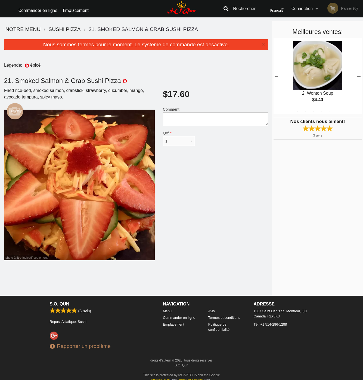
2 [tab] (305, 107)
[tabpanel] (317, 72)
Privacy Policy (161, 376)
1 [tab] (297, 107)
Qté (179, 135)
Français (271, 9)
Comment (215, 113)
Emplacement (78, 8)
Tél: (270, 321)
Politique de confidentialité (218, 323)
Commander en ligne (37, 8)
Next (359, 72)
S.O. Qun (59, 300)
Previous (276, 72)
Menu (167, 307)
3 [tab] (313, 107)
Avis (211, 307)
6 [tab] (338, 107)
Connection (302, 8)
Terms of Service (190, 376)
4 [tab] (321, 107)
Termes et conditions (224, 314)
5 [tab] (330, 107)
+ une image (14, 107)
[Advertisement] (136, 274)
